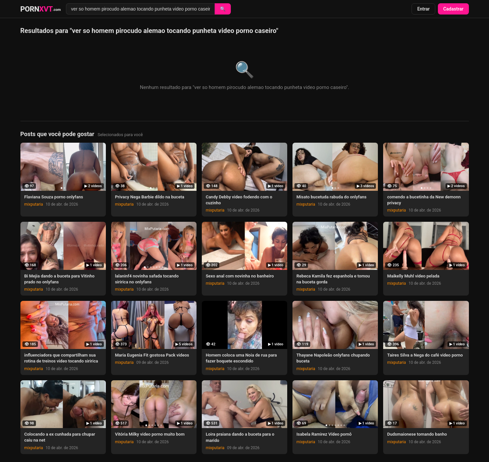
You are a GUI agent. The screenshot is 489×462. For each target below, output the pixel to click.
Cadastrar (453, 9)
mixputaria (33, 204)
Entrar (423, 9)
